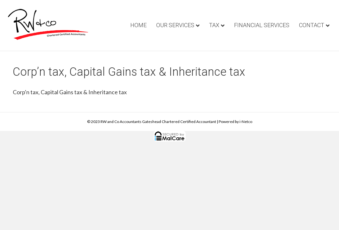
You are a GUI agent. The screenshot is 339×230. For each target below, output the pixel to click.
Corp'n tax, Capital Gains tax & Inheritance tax (70, 92)
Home (138, 25)
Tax (214, 25)
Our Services (175, 25)
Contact (311, 25)
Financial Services (261, 25)
